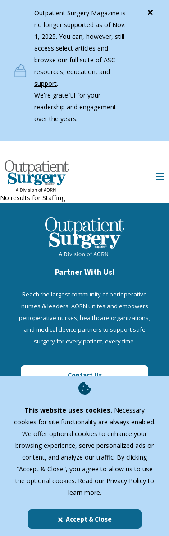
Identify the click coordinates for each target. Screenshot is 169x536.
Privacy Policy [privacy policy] (126, 480)
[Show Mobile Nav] (160, 176)
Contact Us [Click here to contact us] (85, 375)
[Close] (150, 10)
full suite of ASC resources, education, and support (74, 72)
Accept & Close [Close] (84, 519)
